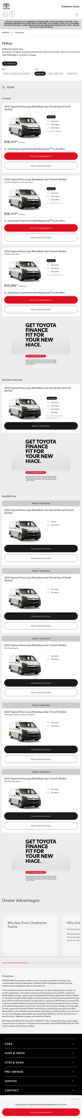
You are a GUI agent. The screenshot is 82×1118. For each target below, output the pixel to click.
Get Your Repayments (41, 156)
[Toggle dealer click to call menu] (5, 14)
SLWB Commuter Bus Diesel (17, 73)
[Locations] (12, 14)
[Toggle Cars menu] (72, 1043)
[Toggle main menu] (76, 14)
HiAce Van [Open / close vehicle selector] (13, 32)
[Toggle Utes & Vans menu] (72, 1062)
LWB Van (40, 73)
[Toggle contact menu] (72, 1071)
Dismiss (74, 1099)
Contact (12, 1090)
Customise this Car (41, 548)
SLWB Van (72, 73)
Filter (10, 87)
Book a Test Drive (41, 425)
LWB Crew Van (56, 73)
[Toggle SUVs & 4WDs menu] (72, 1053)
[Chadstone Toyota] (6, 6)
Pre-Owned (14, 1071)
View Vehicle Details (41, 165)
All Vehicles (10, 63)
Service (11, 1081)
